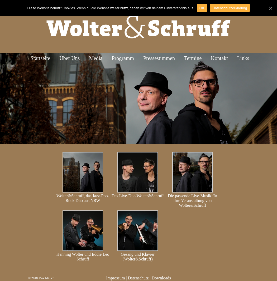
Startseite (40, 58)
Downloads (161, 278)
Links (243, 58)
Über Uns (69, 58)
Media (95, 58)
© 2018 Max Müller (41, 278)
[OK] (270, 8)
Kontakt (219, 58)
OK (201, 8)
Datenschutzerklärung (229, 8)
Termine (193, 58)
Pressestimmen (159, 58)
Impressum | (117, 278)
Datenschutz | (140, 278)
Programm (123, 58)
